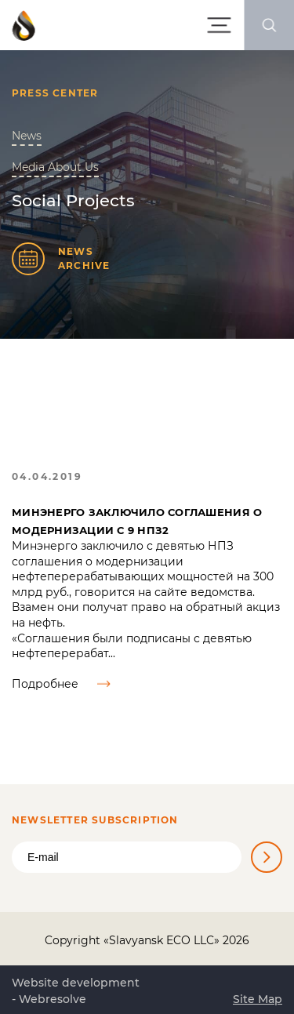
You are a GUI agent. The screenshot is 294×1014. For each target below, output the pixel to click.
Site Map (257, 999)
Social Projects (73, 200)
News (27, 136)
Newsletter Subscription (95, 820)
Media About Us (55, 167)
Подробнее (61, 684)
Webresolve (52, 999)
